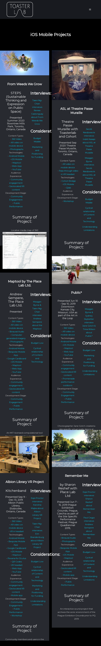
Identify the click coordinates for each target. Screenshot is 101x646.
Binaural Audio (17, 331)
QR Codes (17, 561)
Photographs (16, 149)
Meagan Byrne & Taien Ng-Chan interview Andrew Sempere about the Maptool (37, 315)
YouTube (16, 169)
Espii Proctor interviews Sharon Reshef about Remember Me (89, 502)
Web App (17, 166)
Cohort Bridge (69, 181)
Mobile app (68, 575)
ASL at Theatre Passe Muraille (76, 111)
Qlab (68, 187)
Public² (76, 293)
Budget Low (37, 343)
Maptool (16, 162)
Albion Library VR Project (25, 482)
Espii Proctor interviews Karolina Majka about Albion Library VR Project (37, 508)
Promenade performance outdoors (68, 382)
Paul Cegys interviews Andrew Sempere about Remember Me (89, 527)
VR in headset (17, 531)
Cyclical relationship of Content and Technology (89, 215)
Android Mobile (16, 156)
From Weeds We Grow (24, 84)
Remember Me (76, 476)
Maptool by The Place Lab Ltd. (24, 283)
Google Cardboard (16, 358)
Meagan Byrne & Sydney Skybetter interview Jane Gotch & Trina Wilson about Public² (89, 322)
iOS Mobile (16, 159)
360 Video (17, 139)
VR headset (16, 565)
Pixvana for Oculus (17, 558)
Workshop (68, 201)
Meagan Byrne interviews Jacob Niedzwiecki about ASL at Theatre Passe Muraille (89, 171)
